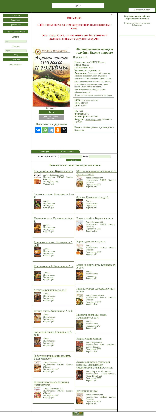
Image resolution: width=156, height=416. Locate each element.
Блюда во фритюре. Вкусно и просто (53, 171)
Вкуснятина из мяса (86, 391)
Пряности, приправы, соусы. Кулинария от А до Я (91, 316)
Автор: (85, 156)
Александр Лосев (93, 119)
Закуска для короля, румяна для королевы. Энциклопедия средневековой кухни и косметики (94, 365)
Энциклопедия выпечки (89, 338)
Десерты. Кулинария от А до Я (50, 290)
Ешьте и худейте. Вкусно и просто (94, 218)
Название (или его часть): (49, 156)
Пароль (15, 46)
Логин (15, 36)
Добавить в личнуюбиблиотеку (51, 118)
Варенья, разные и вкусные (90, 241)
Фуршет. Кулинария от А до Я (92, 197)
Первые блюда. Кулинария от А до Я (53, 311)
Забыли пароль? (15, 64)
